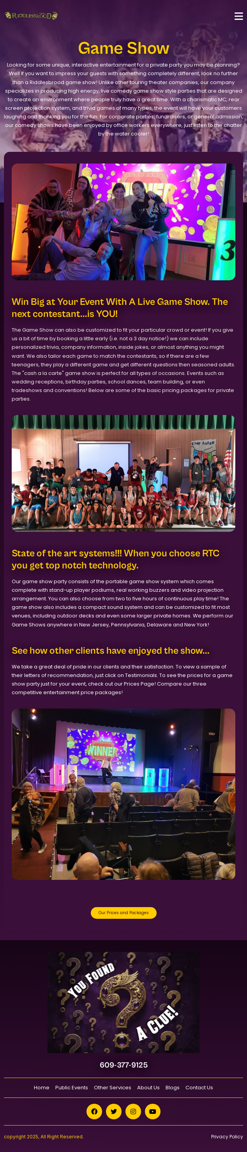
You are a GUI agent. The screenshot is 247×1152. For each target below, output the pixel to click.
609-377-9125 (124, 1065)
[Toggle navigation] (239, 16)
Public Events (71, 1087)
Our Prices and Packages (124, 913)
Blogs (173, 1087)
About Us (148, 1087)
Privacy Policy (227, 1136)
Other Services (112, 1087)
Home (41, 1087)
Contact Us (199, 1087)
